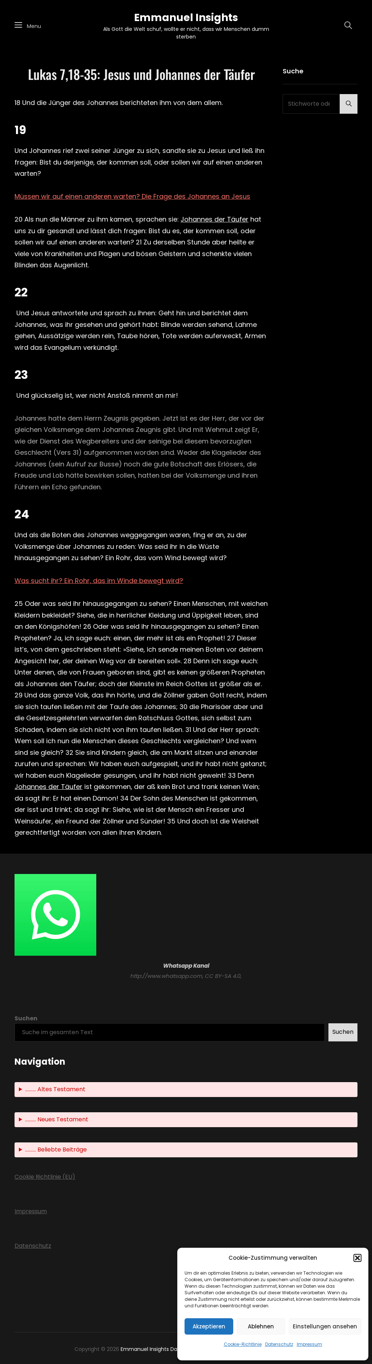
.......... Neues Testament (56, 1119)
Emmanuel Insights (186, 18)
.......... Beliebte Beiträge (56, 1149)
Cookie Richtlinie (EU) (45, 1177)
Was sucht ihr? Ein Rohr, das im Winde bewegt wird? (99, 580)
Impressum (309, 1344)
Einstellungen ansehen (325, 1326)
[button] (357, 1258)
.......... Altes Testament (55, 1089)
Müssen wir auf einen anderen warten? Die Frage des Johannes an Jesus (132, 196)
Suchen (26, 1018)
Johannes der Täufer (214, 219)
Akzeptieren (209, 1326)
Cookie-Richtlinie (243, 1344)
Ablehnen (261, 1326)
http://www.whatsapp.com (166, 976)
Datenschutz (279, 1344)
